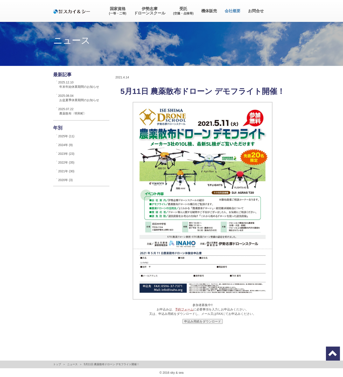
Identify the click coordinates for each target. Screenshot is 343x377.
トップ (57, 364)
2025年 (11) (66, 136)
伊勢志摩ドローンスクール (149, 11)
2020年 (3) (65, 180)
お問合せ (256, 11)
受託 (183, 11)
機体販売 (209, 11)
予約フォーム (184, 309)
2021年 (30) (66, 171)
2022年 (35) (66, 162)
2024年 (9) (65, 145)
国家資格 (117, 11)
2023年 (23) (66, 153)
